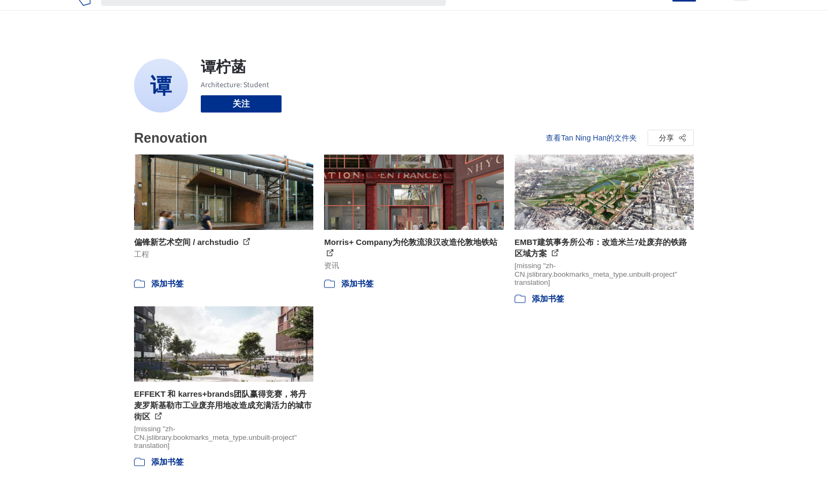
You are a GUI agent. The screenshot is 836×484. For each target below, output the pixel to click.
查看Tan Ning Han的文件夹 (591, 138)
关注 (241, 103)
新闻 (516, 15)
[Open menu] (741, 15)
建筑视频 (594, 15)
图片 (491, 15)
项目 (465, 15)
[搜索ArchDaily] (282, 15)
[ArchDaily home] (84, 15)
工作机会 (551, 15)
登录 (657, 15)
